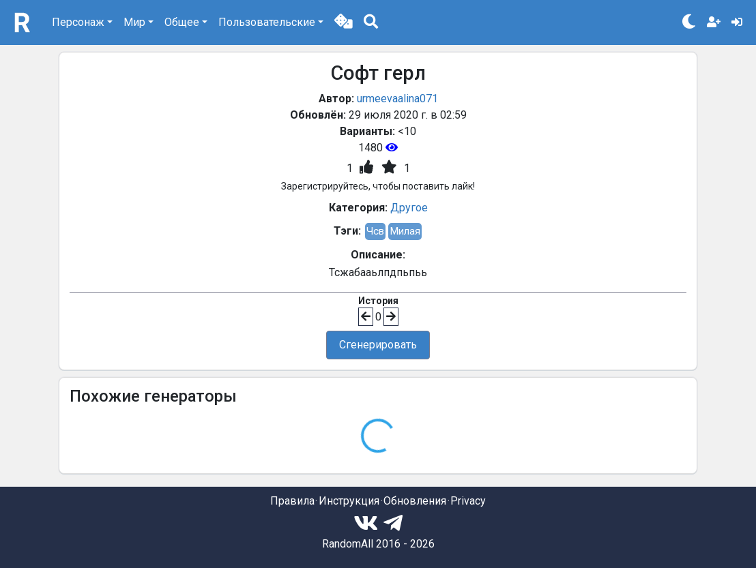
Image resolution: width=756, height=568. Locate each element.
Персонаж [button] (78, 22)
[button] (343, 22)
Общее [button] (181, 22)
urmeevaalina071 (397, 98)
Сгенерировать (378, 344)
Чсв (375, 231)
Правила (292, 500)
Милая (405, 231)
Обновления (414, 500)
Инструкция (349, 500)
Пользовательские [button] (266, 22)
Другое (409, 207)
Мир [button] (134, 22)
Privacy (468, 500)
